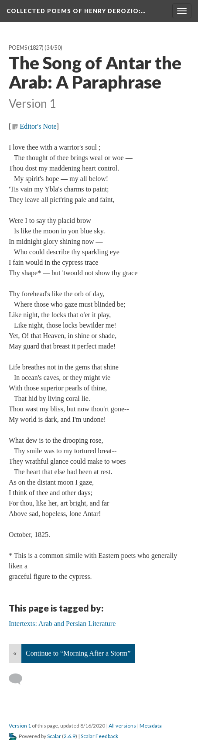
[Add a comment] (19, 679)
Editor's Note (38, 126)
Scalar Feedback (99, 736)
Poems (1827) (26, 47)
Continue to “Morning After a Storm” (78, 653)
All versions (122, 725)
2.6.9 (69, 736)
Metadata (151, 725)
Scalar (54, 736)
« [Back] (15, 653)
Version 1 (20, 725)
